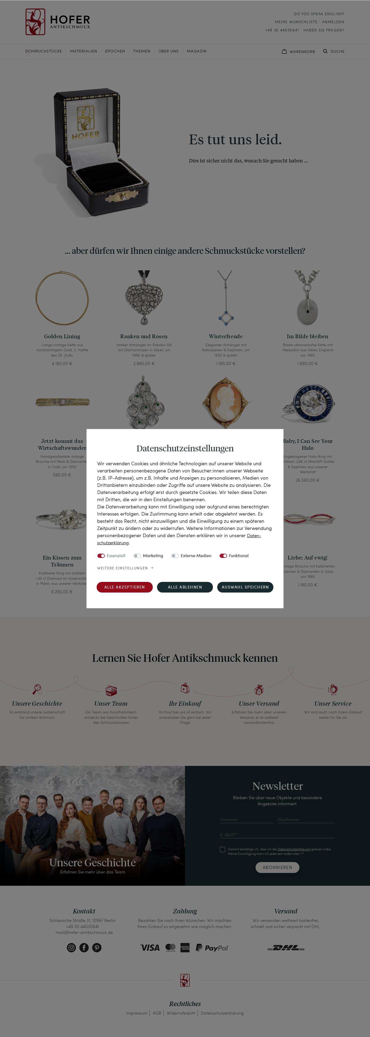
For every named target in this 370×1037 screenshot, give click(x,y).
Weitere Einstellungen (122, 568)
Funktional (239, 556)
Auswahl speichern (245, 587)
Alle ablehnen (185, 587)
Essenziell (116, 556)
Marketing (153, 556)
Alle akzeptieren (124, 587)
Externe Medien (196, 556)
